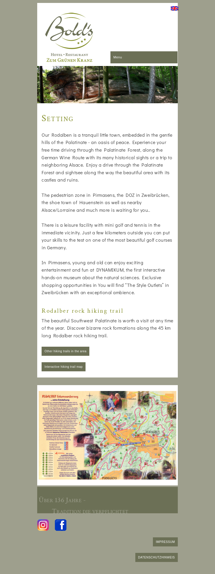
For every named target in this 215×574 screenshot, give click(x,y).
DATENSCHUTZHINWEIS (156, 557)
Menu (117, 57)
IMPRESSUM (165, 541)
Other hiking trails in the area (65, 351)
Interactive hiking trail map (64, 366)
